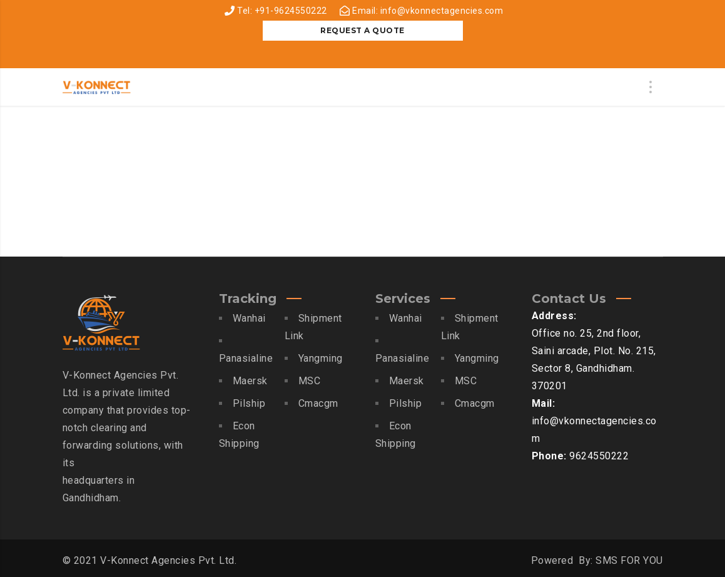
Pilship (249, 403)
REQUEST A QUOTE (362, 30)
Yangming (320, 358)
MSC (309, 381)
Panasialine (246, 358)
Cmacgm (318, 403)
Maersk (250, 381)
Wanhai (249, 318)
